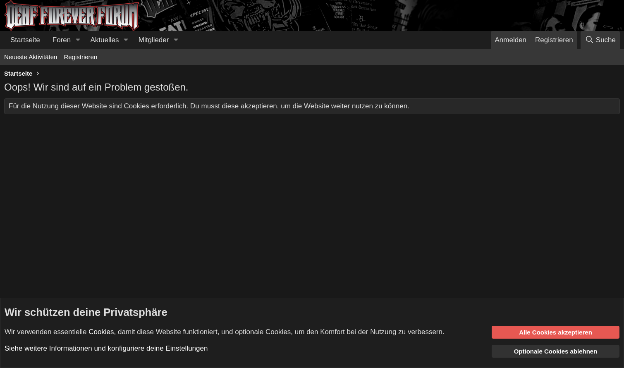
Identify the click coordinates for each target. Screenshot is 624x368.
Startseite (25, 40)
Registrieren (80, 56)
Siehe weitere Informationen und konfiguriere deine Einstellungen (106, 348)
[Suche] (600, 40)
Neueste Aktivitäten (30, 56)
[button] (78, 40)
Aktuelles (105, 40)
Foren (62, 40)
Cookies (101, 331)
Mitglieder (154, 40)
